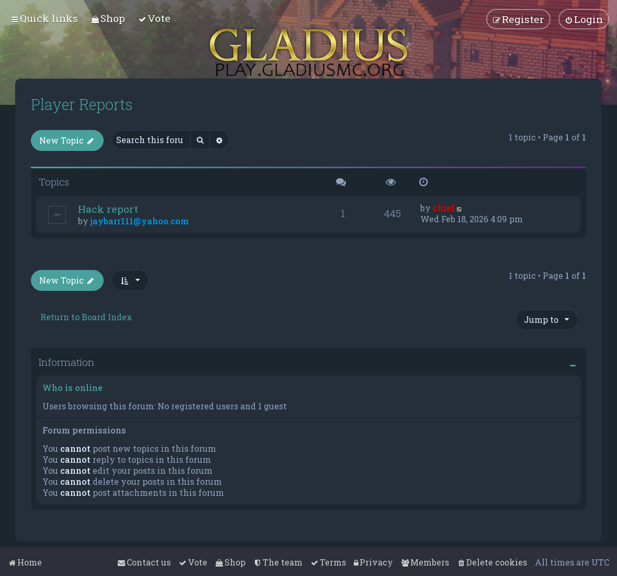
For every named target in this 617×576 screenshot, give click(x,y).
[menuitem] (108, 18)
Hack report (108, 208)
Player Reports (82, 104)
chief (444, 207)
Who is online (72, 387)
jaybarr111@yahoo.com (140, 220)
